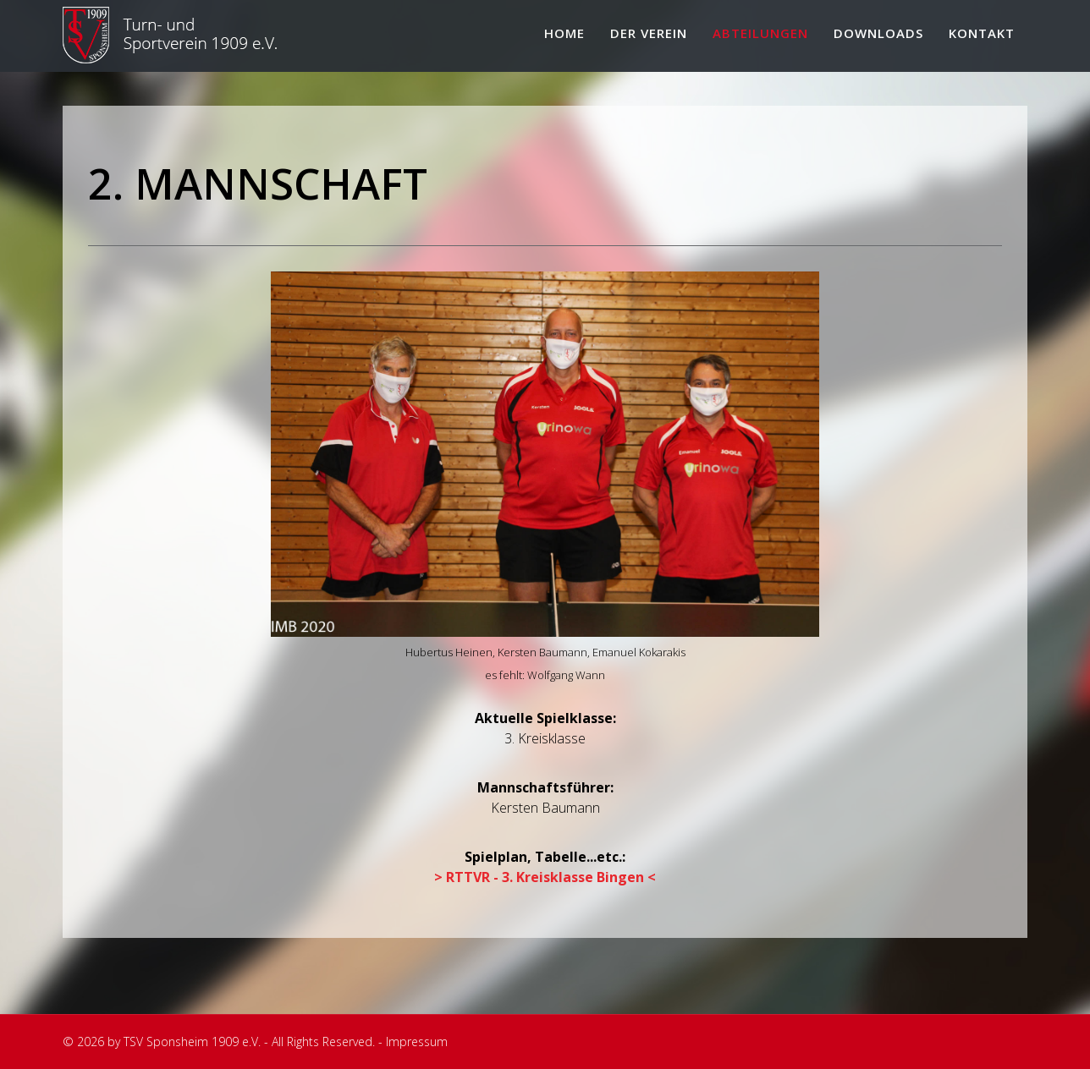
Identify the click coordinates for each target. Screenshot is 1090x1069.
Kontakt (982, 33)
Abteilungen (760, 33)
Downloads (878, 33)
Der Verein (648, 33)
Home (564, 33)
